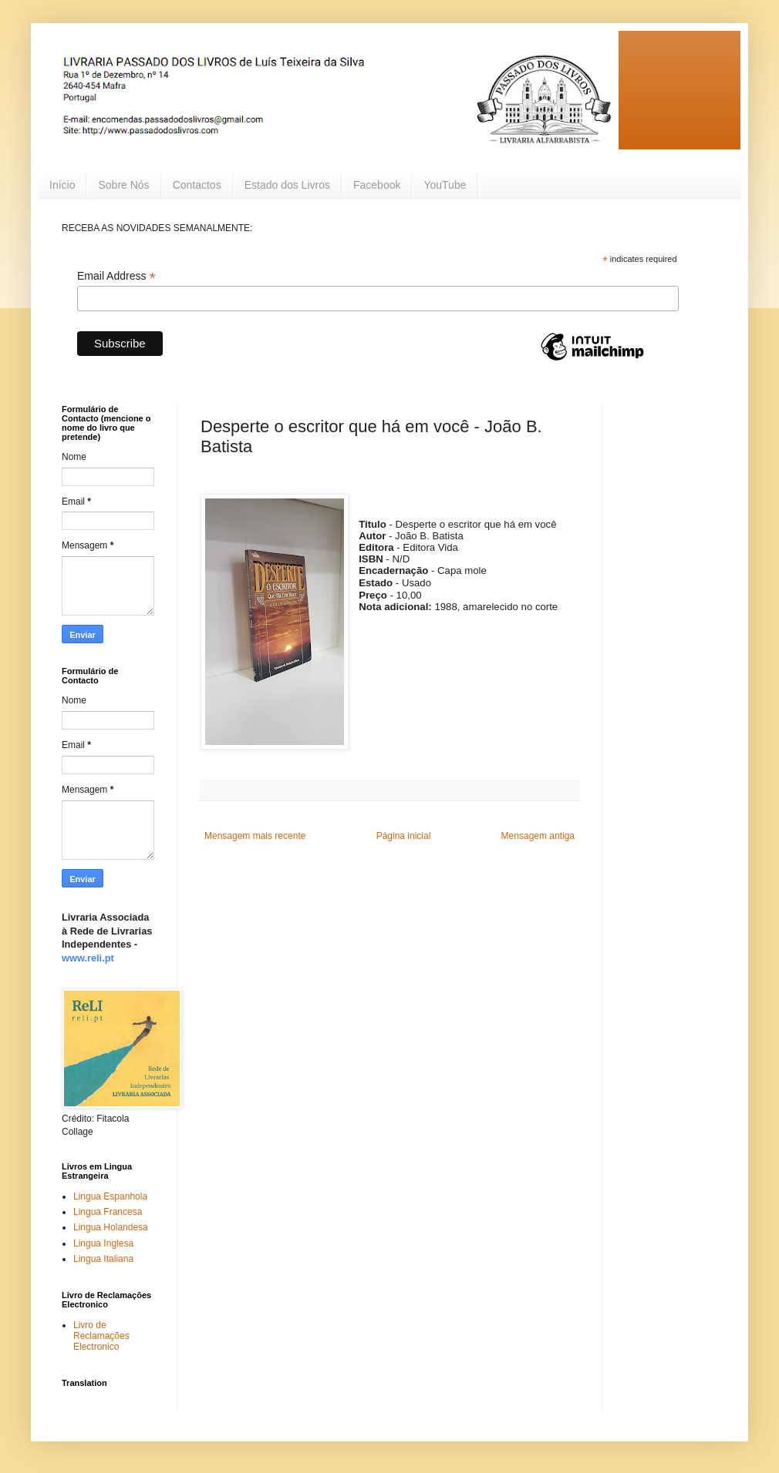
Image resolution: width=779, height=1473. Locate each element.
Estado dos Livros (287, 185)
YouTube (444, 185)
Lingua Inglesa (103, 1243)
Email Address (116, 276)
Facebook (376, 185)
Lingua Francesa (107, 1211)
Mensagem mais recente (254, 835)
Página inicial (403, 835)
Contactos (197, 185)
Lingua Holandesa (110, 1227)
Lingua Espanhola (110, 1196)
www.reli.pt (88, 958)
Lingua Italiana (103, 1258)
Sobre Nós (123, 185)
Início (62, 185)
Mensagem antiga (538, 835)
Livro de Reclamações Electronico (101, 1336)
